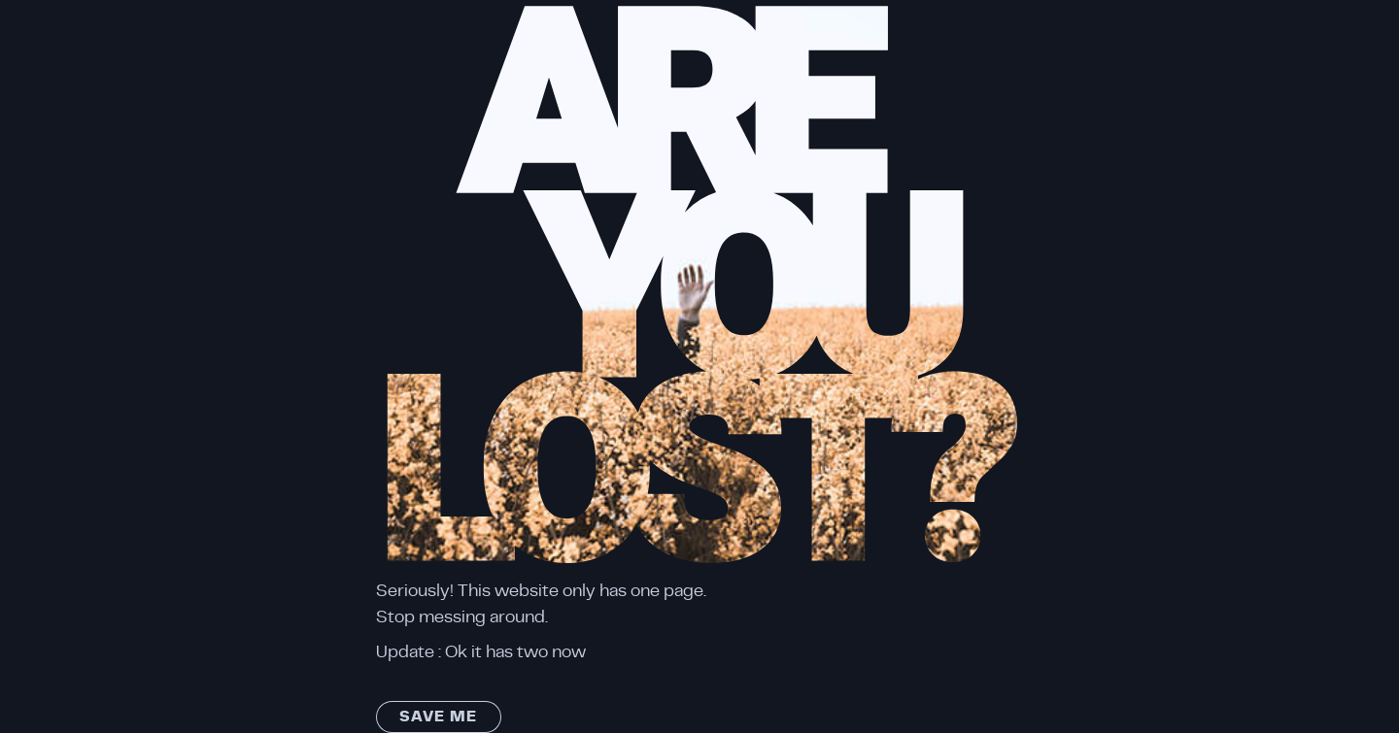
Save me (438, 716)
